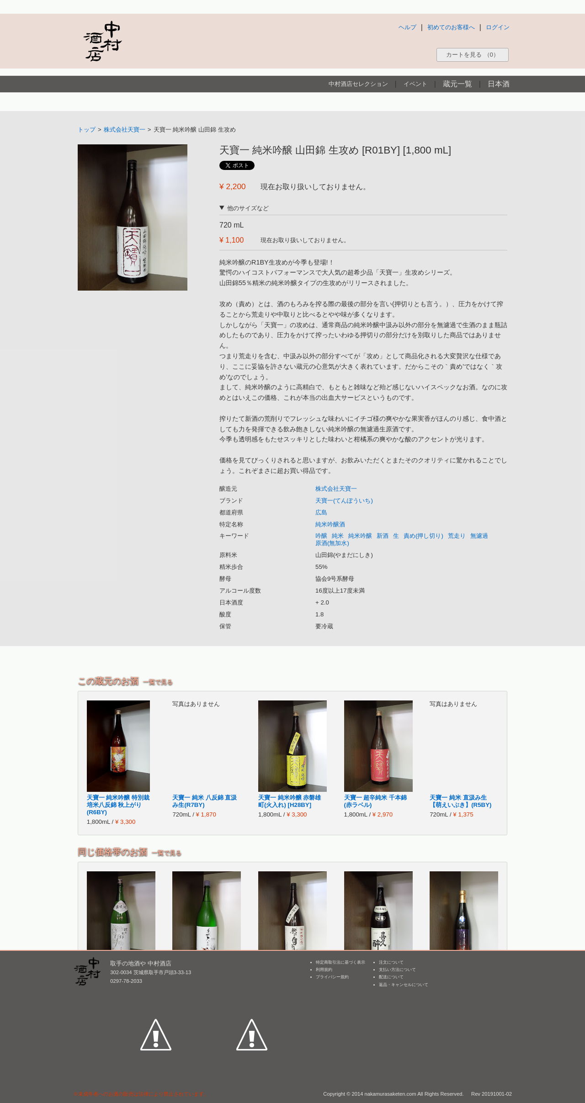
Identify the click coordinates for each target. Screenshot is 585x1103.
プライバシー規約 (332, 977)
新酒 (382, 535)
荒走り (457, 535)
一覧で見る (158, 682)
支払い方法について (397, 969)
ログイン (498, 27)
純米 (338, 535)
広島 (321, 512)
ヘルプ (407, 27)
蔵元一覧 (457, 84)
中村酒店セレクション (358, 83)
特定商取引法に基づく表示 (340, 962)
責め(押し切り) (423, 535)
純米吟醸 (360, 535)
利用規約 (324, 969)
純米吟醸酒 (330, 524)
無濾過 (479, 535)
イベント (415, 83)
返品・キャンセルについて (403, 984)
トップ (87, 129)
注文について (391, 962)
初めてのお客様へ (451, 27)
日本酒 (499, 84)
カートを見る (472, 54)
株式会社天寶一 (124, 129)
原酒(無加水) (332, 543)
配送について (391, 977)
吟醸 (321, 535)
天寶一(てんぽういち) (344, 500)
